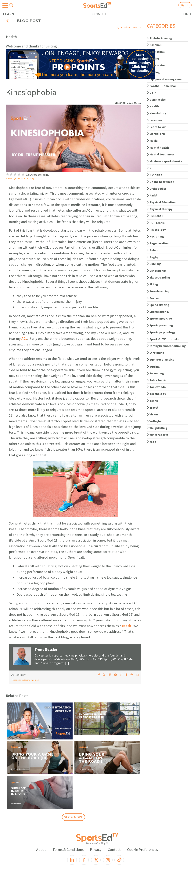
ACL (24, 338)
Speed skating (158, 305)
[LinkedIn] (72, 860)
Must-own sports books (164, 161)
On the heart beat (160, 182)
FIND (187, 14)
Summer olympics (160, 359)
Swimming (155, 373)
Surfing (153, 366)
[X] (96, 860)
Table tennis (157, 380)
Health (153, 106)
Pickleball (155, 216)
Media (152, 140)
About (41, 849)
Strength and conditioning (166, 346)
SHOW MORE (73, 817)
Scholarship (156, 270)
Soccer (153, 298)
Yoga (151, 442)
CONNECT (99, 14)
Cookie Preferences (142, 849)
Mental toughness (161, 154)
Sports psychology (161, 332)
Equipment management (165, 79)
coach (126, 626)
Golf (151, 93)
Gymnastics (156, 99)
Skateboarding (158, 277)
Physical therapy (159, 209)
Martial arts (156, 134)
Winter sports (157, 435)
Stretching (155, 353)
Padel (152, 195)
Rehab (152, 250)
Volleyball (155, 421)
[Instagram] (107, 860)
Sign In (185, 5)
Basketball (156, 52)
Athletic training (159, 38)
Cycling (153, 72)
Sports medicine (159, 318)
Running (154, 264)
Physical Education (161, 202)
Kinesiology (156, 113)
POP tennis (156, 223)
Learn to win (156, 127)
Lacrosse (154, 120)
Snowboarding (158, 291)
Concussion (156, 65)
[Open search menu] (11, 5)
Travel (152, 407)
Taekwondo (156, 387)
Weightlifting (157, 428)
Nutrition (154, 175)
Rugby (152, 257)
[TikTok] (119, 860)
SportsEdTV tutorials (163, 339)
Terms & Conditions (68, 849)
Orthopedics (157, 188)
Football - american (162, 86)
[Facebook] (84, 860)
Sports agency (158, 312)
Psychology (156, 229)
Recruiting (155, 236)
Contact (114, 849)
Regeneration (158, 243)
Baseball (154, 45)
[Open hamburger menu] (5, 5)
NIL (150, 168)
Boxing (153, 58)
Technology (156, 394)
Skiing (152, 284)
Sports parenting (160, 325)
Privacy (95, 849)
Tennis (153, 401)
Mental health (158, 147)
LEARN (8, 14)
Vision (152, 414)
